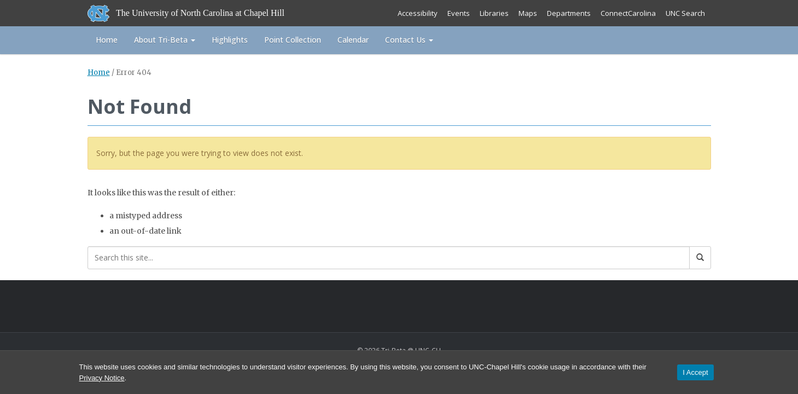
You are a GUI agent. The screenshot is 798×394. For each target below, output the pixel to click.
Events (458, 13)
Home (107, 39)
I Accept (695, 372)
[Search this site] (389, 257)
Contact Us (409, 39)
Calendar (353, 39)
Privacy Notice (102, 378)
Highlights (230, 39)
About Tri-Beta (164, 39)
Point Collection (292, 39)
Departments (569, 13)
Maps (528, 13)
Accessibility (418, 13)
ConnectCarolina (628, 13)
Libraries (494, 13)
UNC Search (685, 13)
